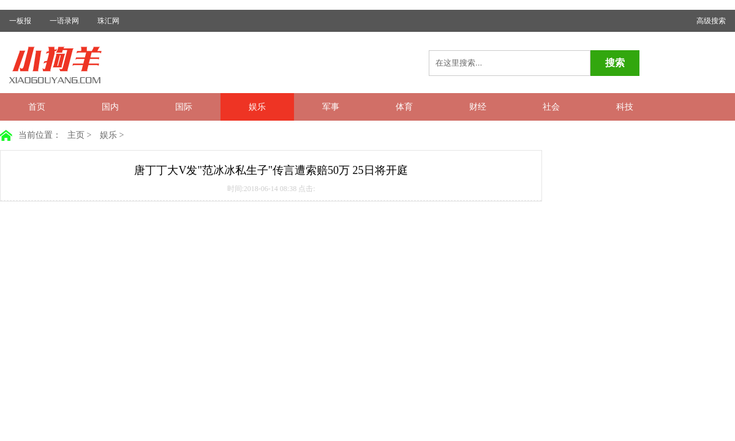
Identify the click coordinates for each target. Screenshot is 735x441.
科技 (624, 106)
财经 (477, 106)
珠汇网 (108, 21)
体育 (404, 106)
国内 (110, 106)
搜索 (615, 63)
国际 (183, 106)
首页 (36, 106)
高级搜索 (711, 21)
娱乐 (257, 106)
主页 (76, 135)
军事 (330, 106)
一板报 (20, 21)
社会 (551, 106)
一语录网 (64, 21)
